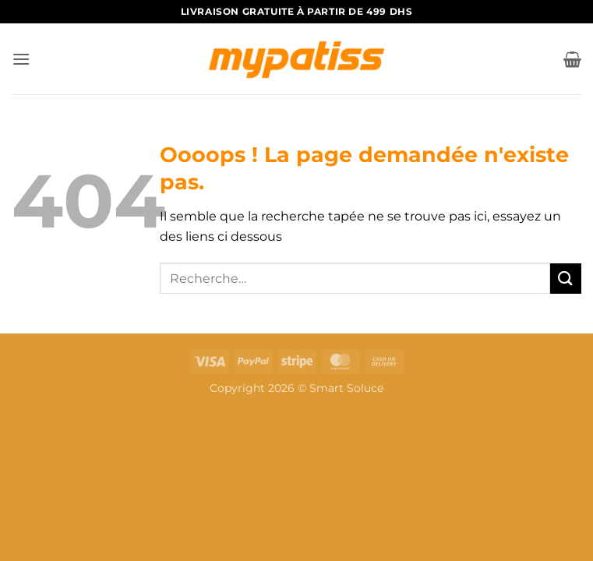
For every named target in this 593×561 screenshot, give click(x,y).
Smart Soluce (346, 388)
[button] (21, 59)
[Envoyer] (565, 278)
